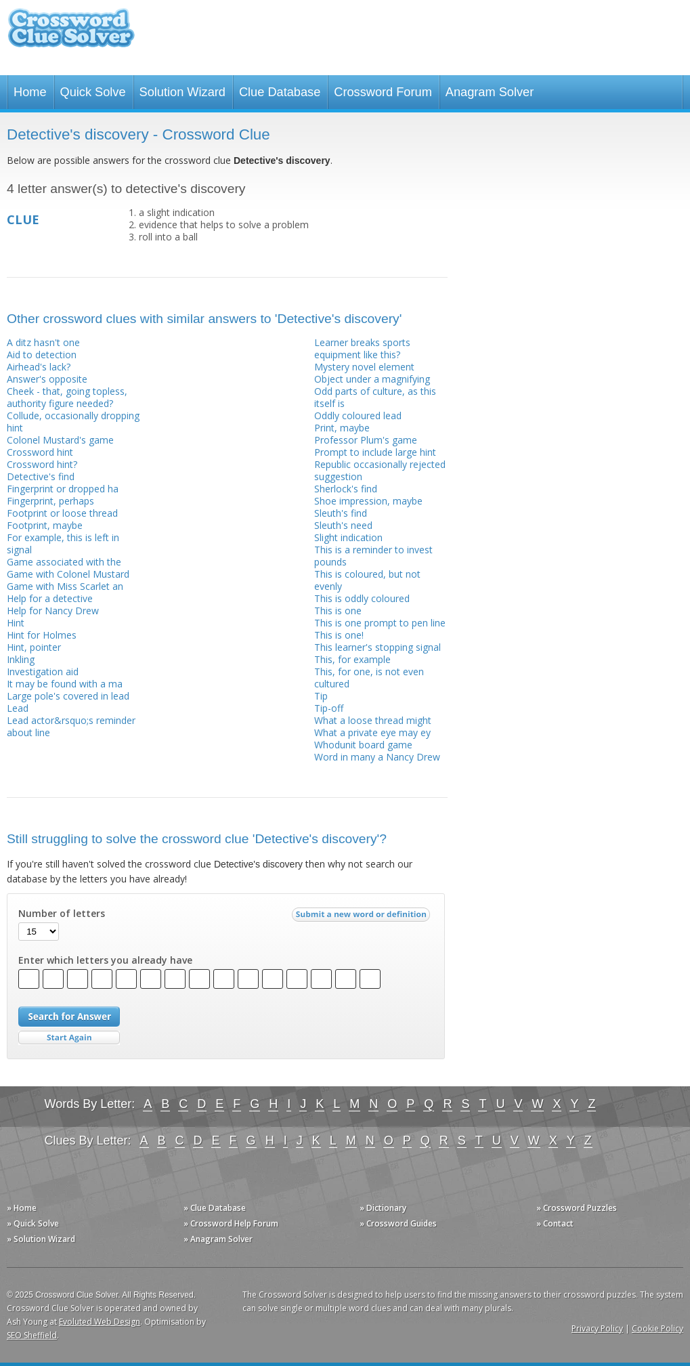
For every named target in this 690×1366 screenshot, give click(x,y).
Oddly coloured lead (358, 415)
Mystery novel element (364, 366)
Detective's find (40, 476)
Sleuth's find (340, 513)
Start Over (69, 1038)
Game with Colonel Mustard (68, 574)
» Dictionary (383, 1208)
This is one (338, 610)
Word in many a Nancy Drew (377, 756)
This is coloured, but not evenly (367, 580)
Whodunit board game (363, 744)
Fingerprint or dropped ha (62, 488)
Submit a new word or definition (362, 918)
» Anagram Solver (218, 1239)
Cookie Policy (657, 1328)
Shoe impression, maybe (368, 500)
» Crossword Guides (398, 1223)
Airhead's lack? (38, 366)
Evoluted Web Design (99, 1321)
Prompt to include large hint (375, 452)
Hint (15, 622)
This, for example (352, 659)
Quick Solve (93, 92)
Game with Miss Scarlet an (65, 586)
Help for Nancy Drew (53, 610)
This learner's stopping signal (377, 647)
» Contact (555, 1223)
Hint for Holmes (42, 634)
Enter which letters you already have (105, 960)
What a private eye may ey (372, 732)
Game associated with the (64, 561)
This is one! (339, 634)
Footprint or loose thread (62, 513)
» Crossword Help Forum (231, 1223)
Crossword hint (40, 452)
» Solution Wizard (41, 1239)
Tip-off (328, 708)
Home (30, 92)
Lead (17, 708)
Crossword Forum (383, 92)
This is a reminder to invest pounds (373, 555)
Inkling (21, 659)
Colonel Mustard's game (60, 439)
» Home (22, 1208)
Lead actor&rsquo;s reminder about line (71, 726)
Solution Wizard (182, 92)
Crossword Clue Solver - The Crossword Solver (71, 34)
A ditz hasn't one (43, 342)
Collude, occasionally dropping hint (73, 421)
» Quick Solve (33, 1223)
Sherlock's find (345, 488)
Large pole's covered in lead (68, 695)
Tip (321, 695)
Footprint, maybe (45, 525)
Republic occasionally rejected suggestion (380, 470)
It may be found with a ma (65, 683)
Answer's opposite (47, 378)
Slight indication (348, 537)
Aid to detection (42, 354)
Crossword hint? (42, 464)
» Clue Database (215, 1208)
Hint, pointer (34, 647)
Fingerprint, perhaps (50, 500)
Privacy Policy (597, 1328)
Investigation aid (43, 671)
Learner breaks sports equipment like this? (362, 348)
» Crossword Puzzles (576, 1208)
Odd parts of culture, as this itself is (375, 397)
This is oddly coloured (362, 598)
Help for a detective (50, 598)
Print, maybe (342, 427)
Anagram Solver (490, 92)
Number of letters (61, 914)
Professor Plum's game (365, 439)
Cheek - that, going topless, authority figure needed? (67, 397)
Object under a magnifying (372, 378)
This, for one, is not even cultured (369, 677)
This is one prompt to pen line (380, 622)
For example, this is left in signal (63, 543)
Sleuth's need (343, 525)
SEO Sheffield (32, 1335)
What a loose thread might (372, 720)
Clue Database (279, 92)
